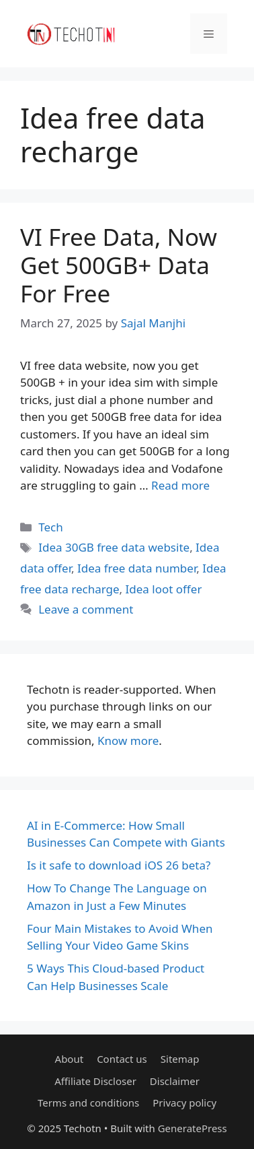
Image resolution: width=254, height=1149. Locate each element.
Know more (128, 740)
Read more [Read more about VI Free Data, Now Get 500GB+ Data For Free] (180, 485)
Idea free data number (136, 568)
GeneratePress (192, 1128)
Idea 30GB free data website (113, 547)
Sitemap (180, 1058)
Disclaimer (175, 1081)
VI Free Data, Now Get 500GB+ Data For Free (118, 265)
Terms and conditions (88, 1102)
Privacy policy (184, 1102)
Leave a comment (85, 609)
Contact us (122, 1058)
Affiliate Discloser (95, 1081)
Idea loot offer (164, 589)
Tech (50, 527)
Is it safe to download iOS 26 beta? (118, 865)
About (69, 1058)
